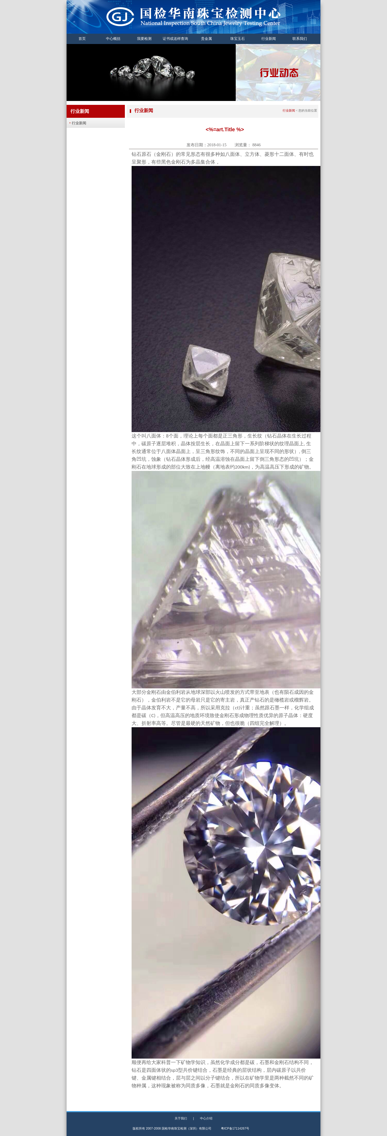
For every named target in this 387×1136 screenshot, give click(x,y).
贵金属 (206, 39)
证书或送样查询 (175, 39)
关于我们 (181, 1118)
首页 (82, 39)
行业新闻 (268, 39)
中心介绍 (206, 1118)
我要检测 (144, 39)
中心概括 (113, 39)
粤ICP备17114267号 (235, 1128)
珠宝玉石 (237, 39)
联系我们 (299, 39)
